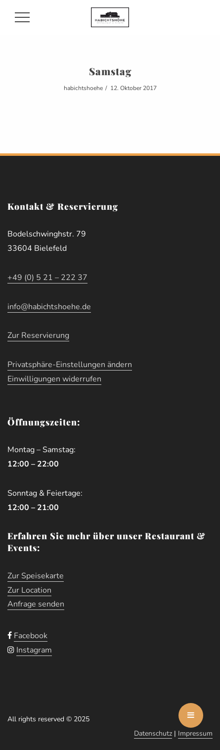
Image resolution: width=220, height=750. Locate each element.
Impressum (195, 733)
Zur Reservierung (38, 335)
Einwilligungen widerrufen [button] (54, 379)
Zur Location (29, 590)
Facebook (30, 635)
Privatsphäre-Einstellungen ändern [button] (69, 364)
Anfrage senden (35, 604)
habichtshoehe (83, 88)
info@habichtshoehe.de (49, 306)
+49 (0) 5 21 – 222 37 (47, 277)
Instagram (34, 650)
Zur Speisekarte (35, 575)
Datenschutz (153, 733)
